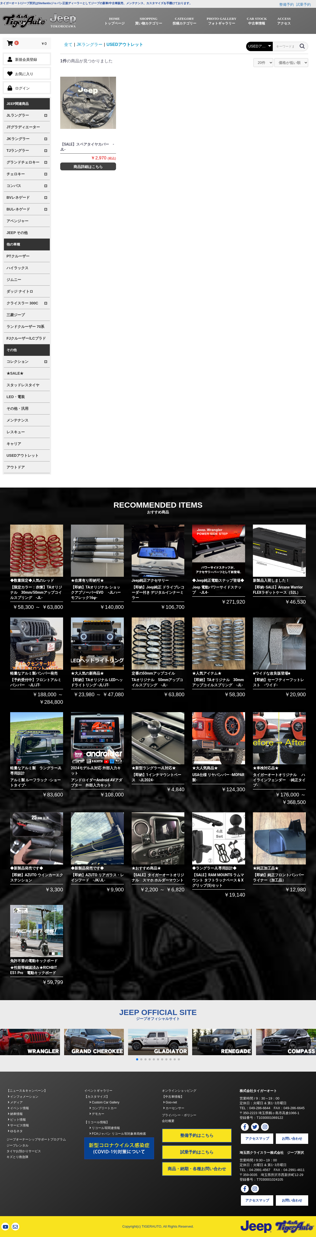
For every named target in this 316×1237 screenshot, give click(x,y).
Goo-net (170, 1102)
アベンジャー (17, 221)
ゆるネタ (15, 1131)
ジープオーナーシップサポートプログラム (36, 1139)
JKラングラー (89, 44)
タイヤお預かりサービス (24, 1151)
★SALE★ (15, 373)
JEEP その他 (17, 233)
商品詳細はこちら (88, 167)
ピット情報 (17, 1119)
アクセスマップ (257, 1138)
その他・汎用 (17, 408)
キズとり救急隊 (17, 1157)
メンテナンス (17, 420)
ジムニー (14, 280)
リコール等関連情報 (104, 1128)
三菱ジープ (16, 315)
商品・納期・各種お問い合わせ (197, 1169)
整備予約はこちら (197, 1135)
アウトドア (16, 467)
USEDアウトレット (23, 455)
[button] (137, 1059)
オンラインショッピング (179, 1090)
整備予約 (286, 4)
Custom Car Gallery (104, 1102)
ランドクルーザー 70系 (25, 327)
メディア (15, 1102)
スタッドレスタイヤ (23, 385)
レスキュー (16, 432)
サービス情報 (18, 1125)
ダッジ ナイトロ (20, 291)
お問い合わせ (292, 1138)
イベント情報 (18, 1108)
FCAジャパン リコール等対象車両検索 (117, 1134)
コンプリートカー (103, 1108)
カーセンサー (173, 1108)
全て (68, 44)
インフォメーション (23, 1096)
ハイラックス (17, 268)
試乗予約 (303, 4)
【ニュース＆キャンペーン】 (27, 1090)
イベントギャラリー (98, 1090)
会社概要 (168, 1121)
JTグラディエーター (23, 127)
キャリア (14, 444)
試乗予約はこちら (197, 1152)
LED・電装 (16, 397)
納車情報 (15, 1114)
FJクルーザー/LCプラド (26, 338)
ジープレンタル (17, 1145)
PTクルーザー (18, 256)
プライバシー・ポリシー (179, 1115)
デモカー (96, 1114)
